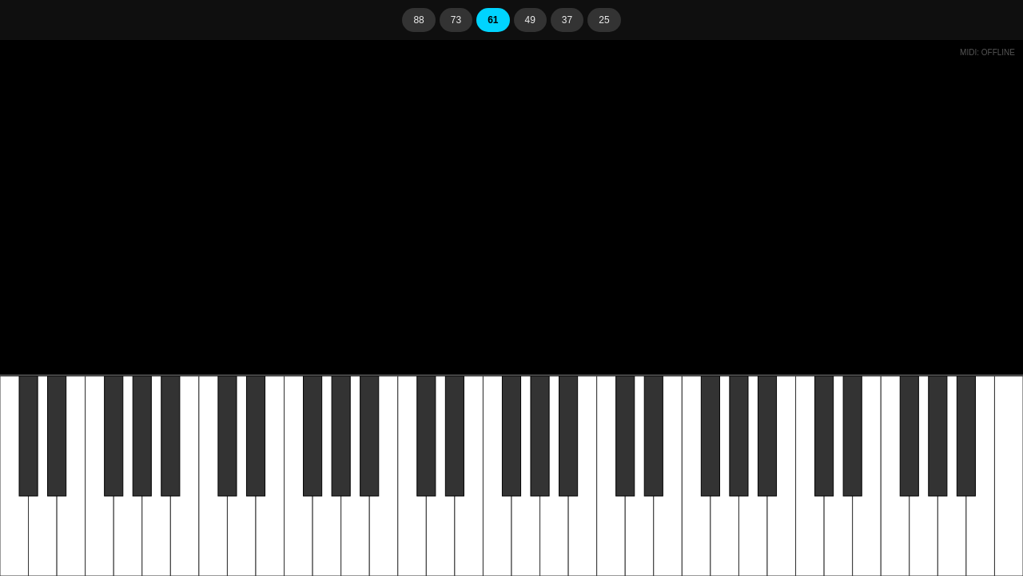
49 (530, 20)
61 (493, 20)
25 (604, 20)
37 (567, 20)
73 (456, 20)
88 (418, 20)
